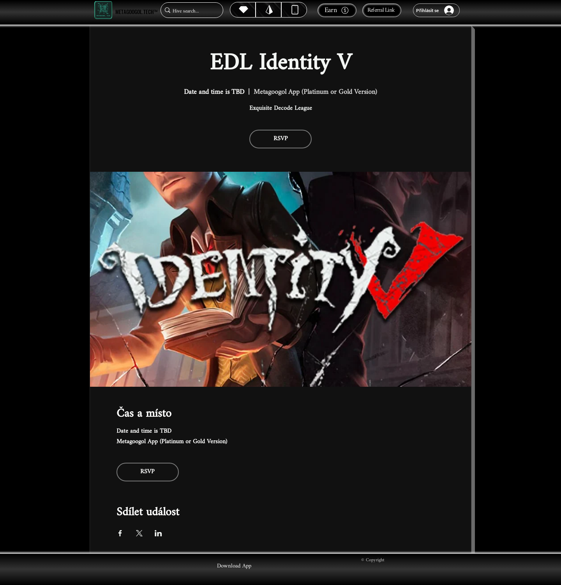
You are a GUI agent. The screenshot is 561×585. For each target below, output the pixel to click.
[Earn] (337, 10)
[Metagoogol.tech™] (103, 10)
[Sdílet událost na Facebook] (120, 533)
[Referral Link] (381, 10)
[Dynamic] (294, 10)
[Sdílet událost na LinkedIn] (158, 533)
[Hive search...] (189, 11)
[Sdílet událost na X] (139, 533)
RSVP (280, 138)
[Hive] (243, 10)
